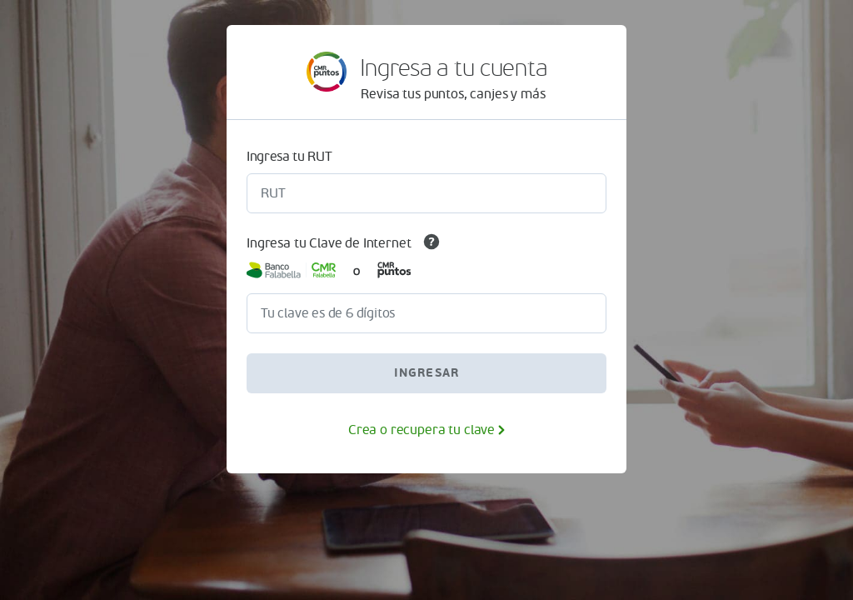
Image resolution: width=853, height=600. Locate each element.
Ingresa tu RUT (289, 156)
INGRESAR (427, 373)
